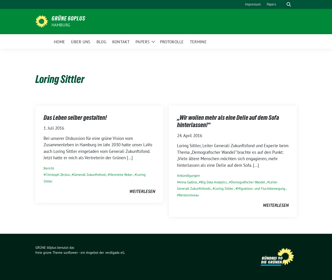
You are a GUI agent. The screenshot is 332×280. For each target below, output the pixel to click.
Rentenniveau (189, 195)
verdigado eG (114, 252)
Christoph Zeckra (57, 174)
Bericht (49, 168)
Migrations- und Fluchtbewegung (261, 188)
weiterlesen (142, 191)
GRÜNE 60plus (68, 18)
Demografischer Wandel (248, 182)
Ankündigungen (188, 175)
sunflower (70, 252)
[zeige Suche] (288, 4)
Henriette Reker (121, 174)
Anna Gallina (188, 182)
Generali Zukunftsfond (89, 174)
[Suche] (282, 4)
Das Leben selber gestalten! (75, 117)
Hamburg (61, 25)
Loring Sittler (223, 188)
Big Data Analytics (214, 182)
